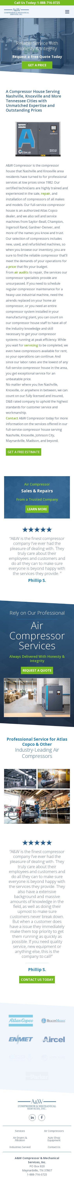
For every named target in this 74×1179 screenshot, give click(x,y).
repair (45, 193)
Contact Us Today (37, 979)
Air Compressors (54, 1077)
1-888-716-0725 (37, 1121)
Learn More (37, 509)
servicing (31, 345)
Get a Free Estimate (24, 452)
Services (20, 1077)
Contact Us (54, 1093)
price (12, 267)
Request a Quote (37, 670)
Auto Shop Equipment (54, 1085)
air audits (21, 272)
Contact (12, 418)
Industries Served (20, 1093)
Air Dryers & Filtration (20, 1085)
